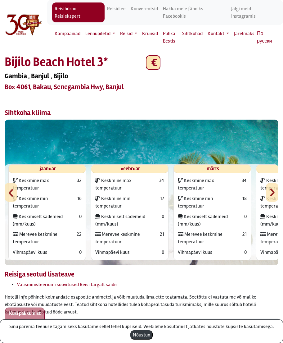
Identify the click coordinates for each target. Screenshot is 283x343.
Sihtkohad (192, 33)
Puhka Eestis (169, 37)
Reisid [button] (126, 33)
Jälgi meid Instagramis (243, 12)
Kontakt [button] (216, 33)
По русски (264, 37)
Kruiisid (150, 33)
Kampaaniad (67, 33)
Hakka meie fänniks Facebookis (183, 12)
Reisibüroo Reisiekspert (67, 12)
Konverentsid (144, 9)
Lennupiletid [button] (98, 33)
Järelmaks (244, 33)
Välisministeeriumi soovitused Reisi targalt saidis (67, 284)
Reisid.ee (116, 9)
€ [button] (153, 62)
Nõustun (141, 335)
